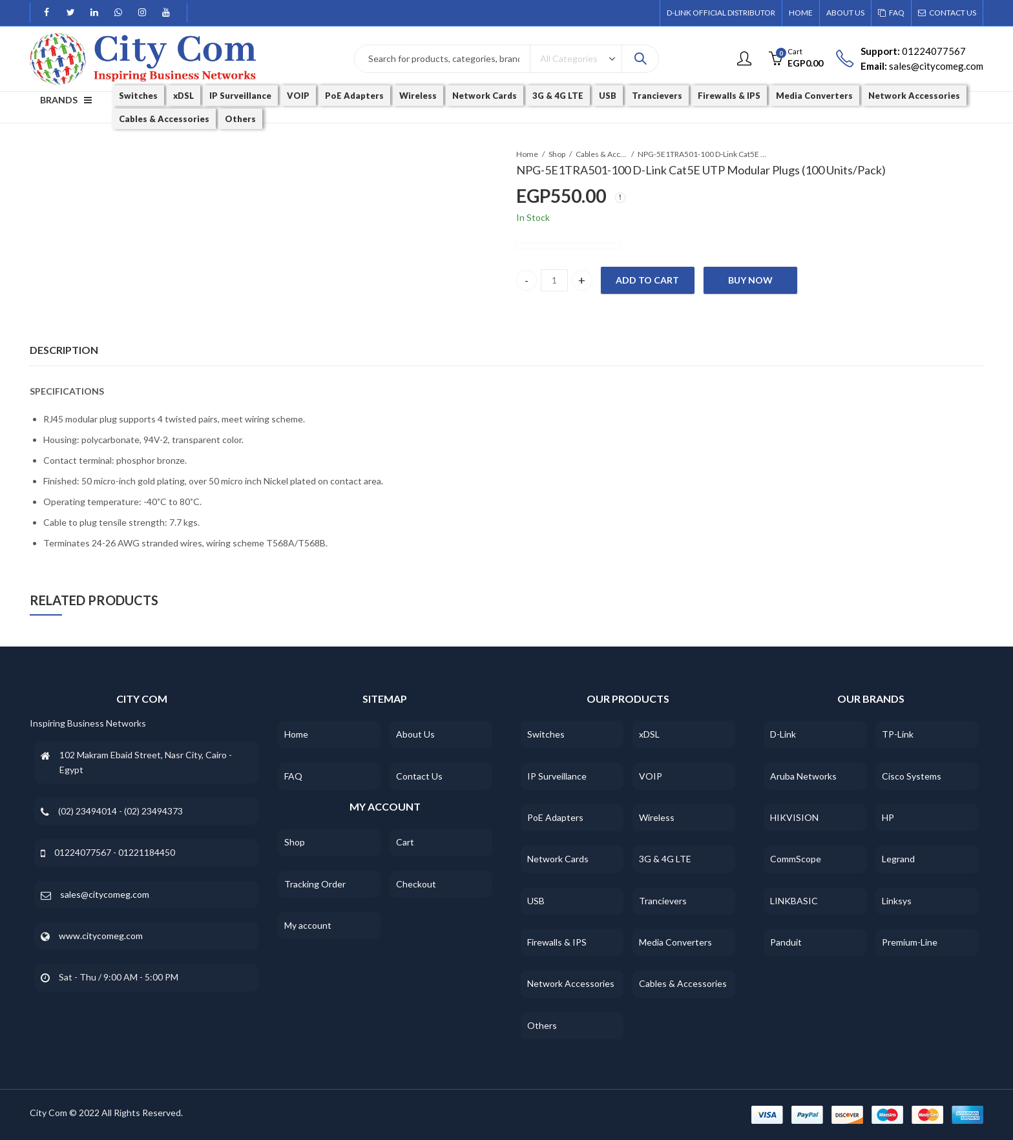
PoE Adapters (555, 817)
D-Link (783, 734)
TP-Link (898, 734)
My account (307, 925)
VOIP (650, 776)
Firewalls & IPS (557, 942)
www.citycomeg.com (101, 935)
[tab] (64, 350)
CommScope (795, 858)
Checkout (416, 883)
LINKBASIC (794, 900)
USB (536, 900)
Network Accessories (570, 983)
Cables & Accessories (601, 154)
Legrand (898, 858)
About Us (415, 734)
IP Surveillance (557, 776)
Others (542, 1025)
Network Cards (558, 858)
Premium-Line (909, 942)
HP (888, 817)
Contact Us (419, 776)
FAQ (293, 776)
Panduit (786, 942)
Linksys (897, 900)
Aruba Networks (803, 776)
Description (64, 350)
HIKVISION (794, 817)
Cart (405, 841)
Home (527, 154)
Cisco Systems (911, 776)
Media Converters (675, 942)
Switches (546, 734)
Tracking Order (315, 883)
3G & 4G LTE (665, 858)
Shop (556, 154)
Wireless (656, 817)
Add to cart (647, 280)
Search (640, 59)
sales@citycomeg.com (104, 894)
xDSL (649, 734)
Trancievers (663, 900)
